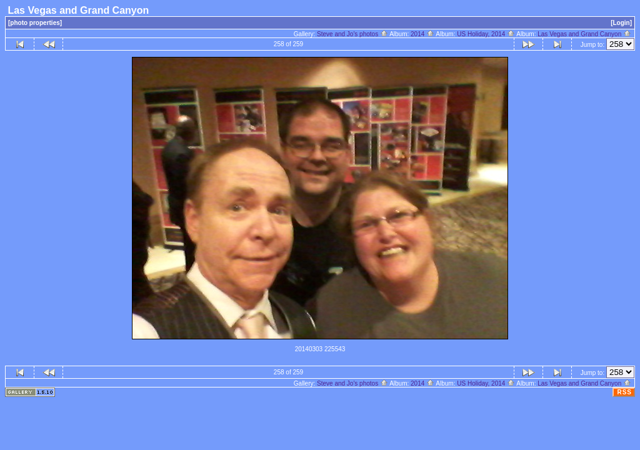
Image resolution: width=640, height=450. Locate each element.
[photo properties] (35, 22)
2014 (422, 34)
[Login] (621, 22)
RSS (624, 392)
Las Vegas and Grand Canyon (584, 34)
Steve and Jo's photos (352, 34)
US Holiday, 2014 (486, 34)
